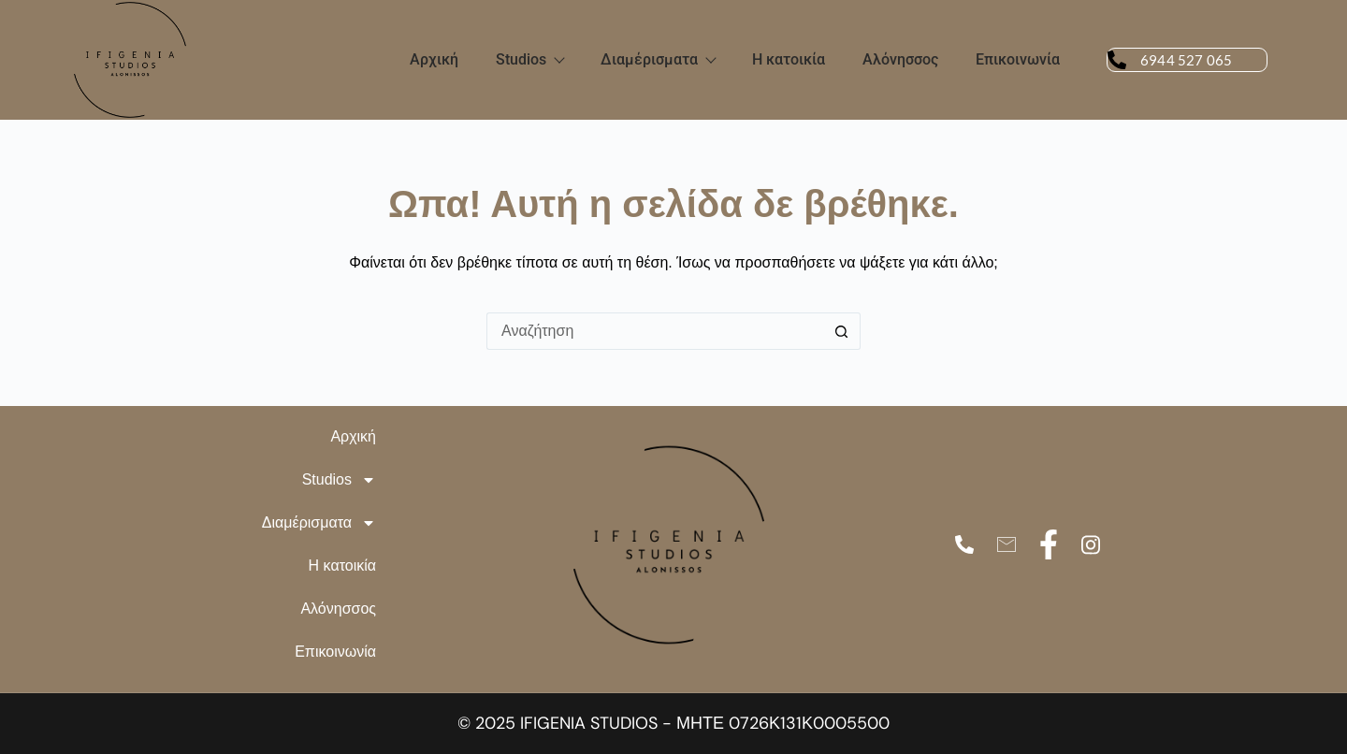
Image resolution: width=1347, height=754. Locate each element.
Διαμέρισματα (658, 59)
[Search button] (842, 331)
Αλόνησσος (900, 59)
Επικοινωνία (1018, 59)
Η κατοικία (788, 59)
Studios (529, 59)
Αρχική (434, 59)
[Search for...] (654, 331)
